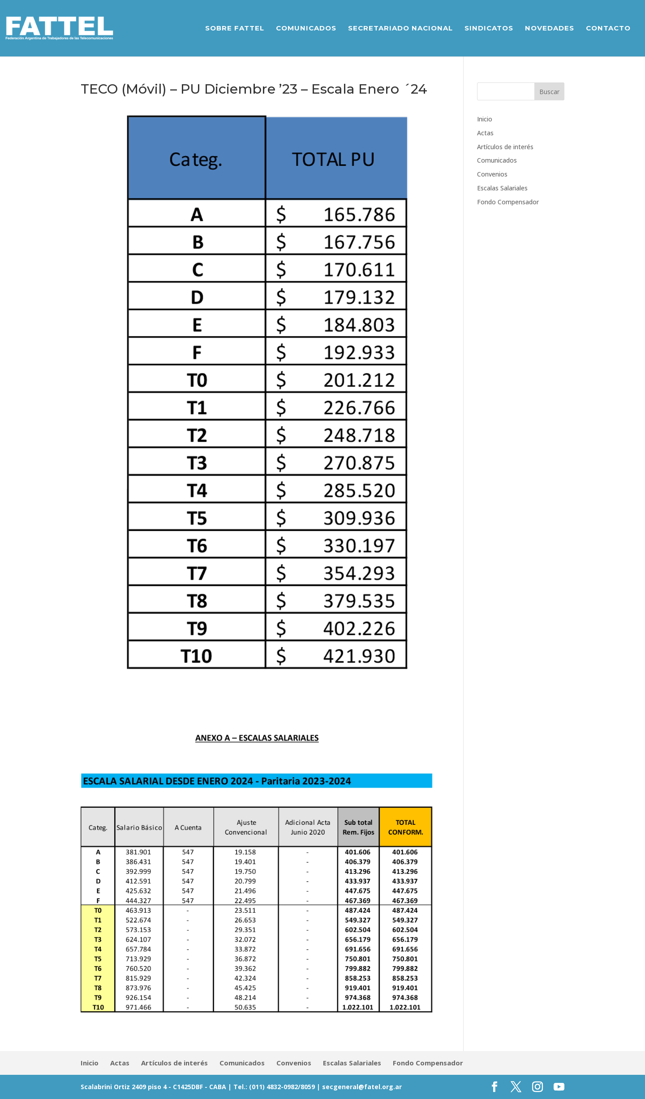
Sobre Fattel (234, 28)
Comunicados (306, 28)
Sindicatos (488, 28)
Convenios (492, 174)
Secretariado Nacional (400, 28)
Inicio (484, 119)
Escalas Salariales (502, 188)
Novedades (549, 28)
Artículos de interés (505, 146)
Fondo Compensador (508, 202)
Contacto (608, 28)
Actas (485, 133)
